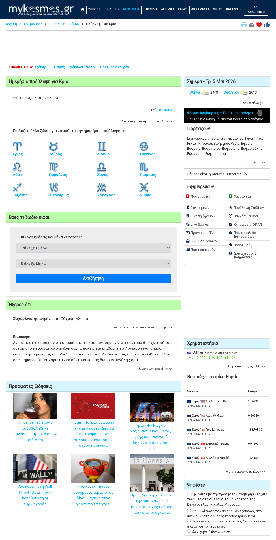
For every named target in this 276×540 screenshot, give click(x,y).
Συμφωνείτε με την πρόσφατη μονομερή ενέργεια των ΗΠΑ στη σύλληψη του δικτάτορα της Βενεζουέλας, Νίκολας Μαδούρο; (227, 499)
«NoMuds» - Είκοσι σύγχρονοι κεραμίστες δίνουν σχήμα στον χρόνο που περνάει (93, 486)
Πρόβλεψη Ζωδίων (64, 24)
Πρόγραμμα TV (200, 232)
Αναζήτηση (93, 278)
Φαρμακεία (239, 196)
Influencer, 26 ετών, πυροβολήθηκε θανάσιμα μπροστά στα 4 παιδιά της (35, 423)
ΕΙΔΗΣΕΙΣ (113, 9)
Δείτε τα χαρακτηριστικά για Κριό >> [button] (146, 121)
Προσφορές (240, 244)
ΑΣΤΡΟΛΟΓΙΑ (131, 9)
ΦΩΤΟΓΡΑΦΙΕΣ (200, 9)
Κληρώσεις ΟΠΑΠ (245, 224)
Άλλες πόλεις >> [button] (254, 103)
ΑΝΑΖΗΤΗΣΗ (256, 9)
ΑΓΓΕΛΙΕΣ (167, 9)
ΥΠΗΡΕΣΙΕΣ (95, 9)
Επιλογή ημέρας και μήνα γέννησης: (50, 237)
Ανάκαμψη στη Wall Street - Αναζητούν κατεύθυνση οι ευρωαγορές (35, 486)
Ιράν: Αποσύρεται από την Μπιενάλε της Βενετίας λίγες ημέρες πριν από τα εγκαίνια (152, 492)
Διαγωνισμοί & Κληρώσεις (242, 255)
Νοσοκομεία (198, 196)
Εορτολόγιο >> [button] (255, 162)
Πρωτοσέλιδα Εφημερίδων (242, 234)
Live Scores (197, 224)
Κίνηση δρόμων (200, 216)
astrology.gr (166, 110)
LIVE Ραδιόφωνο (201, 241)
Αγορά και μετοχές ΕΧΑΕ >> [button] (246, 366)
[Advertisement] (138, 47)
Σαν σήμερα (198, 207)
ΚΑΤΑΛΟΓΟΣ (234, 9)
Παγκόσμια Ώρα (243, 216)
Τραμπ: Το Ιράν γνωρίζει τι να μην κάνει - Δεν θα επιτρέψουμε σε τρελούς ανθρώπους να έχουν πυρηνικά (93, 426)
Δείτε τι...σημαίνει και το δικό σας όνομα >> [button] (143, 327)
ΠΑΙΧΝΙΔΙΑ (150, 9)
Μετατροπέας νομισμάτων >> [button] (245, 472)
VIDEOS (217, 9)
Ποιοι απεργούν (200, 249)
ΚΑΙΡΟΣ (183, 9)
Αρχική (11, 24)
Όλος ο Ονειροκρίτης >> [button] (155, 369)
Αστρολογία (33, 24)
